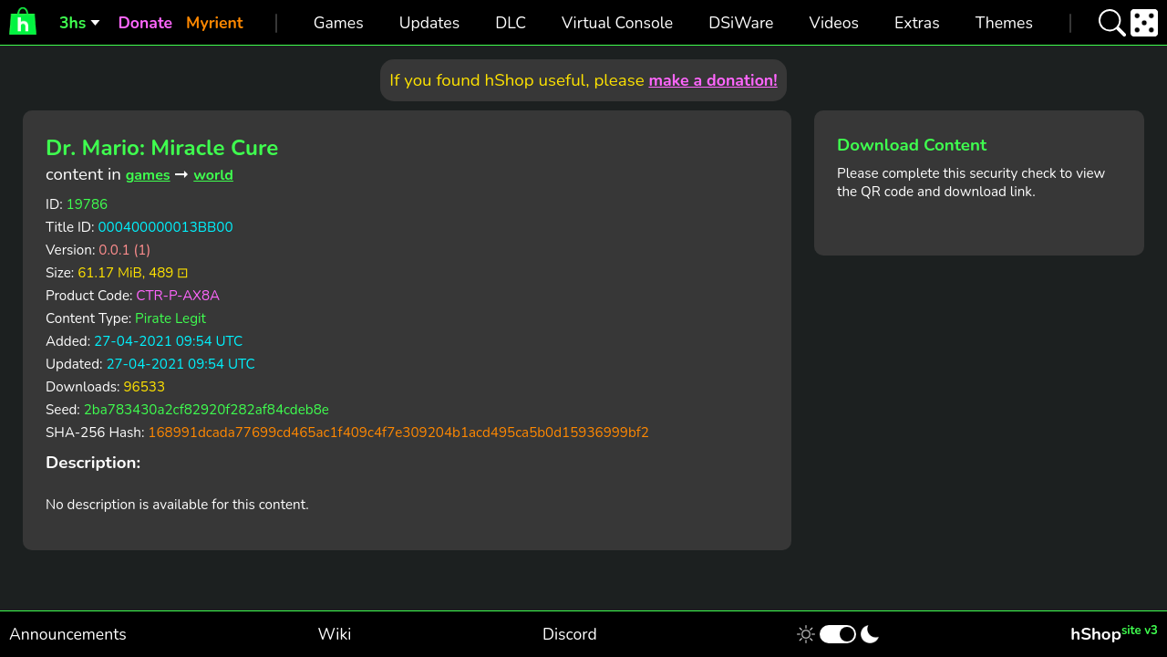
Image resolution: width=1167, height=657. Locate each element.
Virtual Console (617, 23)
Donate (145, 23)
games (148, 175)
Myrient (214, 23)
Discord (569, 634)
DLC (510, 23)
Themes (1004, 23)
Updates (429, 23)
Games (339, 23)
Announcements (68, 634)
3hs (72, 23)
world (213, 175)
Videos (833, 23)
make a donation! (712, 80)
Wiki (335, 634)
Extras (917, 23)
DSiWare (740, 23)
